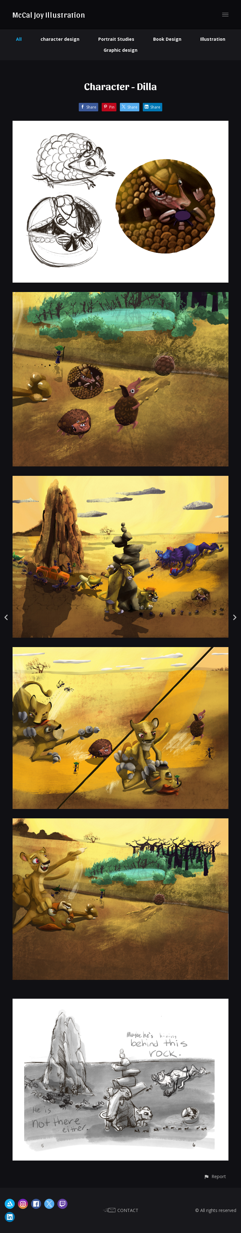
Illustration (212, 39)
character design (59, 39)
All (19, 39)
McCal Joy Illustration (49, 14)
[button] (214, 1176)
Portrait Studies (116, 39)
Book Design (167, 39)
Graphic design (120, 50)
